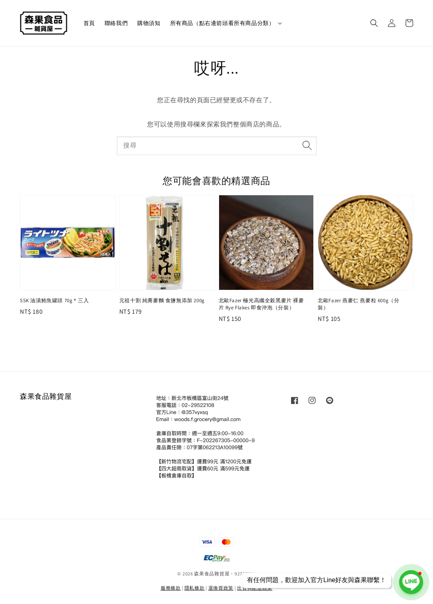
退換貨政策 (221, 588)
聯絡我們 (116, 23)
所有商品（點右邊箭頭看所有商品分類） (222, 23)
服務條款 (171, 588)
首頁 (89, 23)
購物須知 (148, 23)
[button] (374, 23)
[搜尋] (307, 145)
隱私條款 (194, 588)
